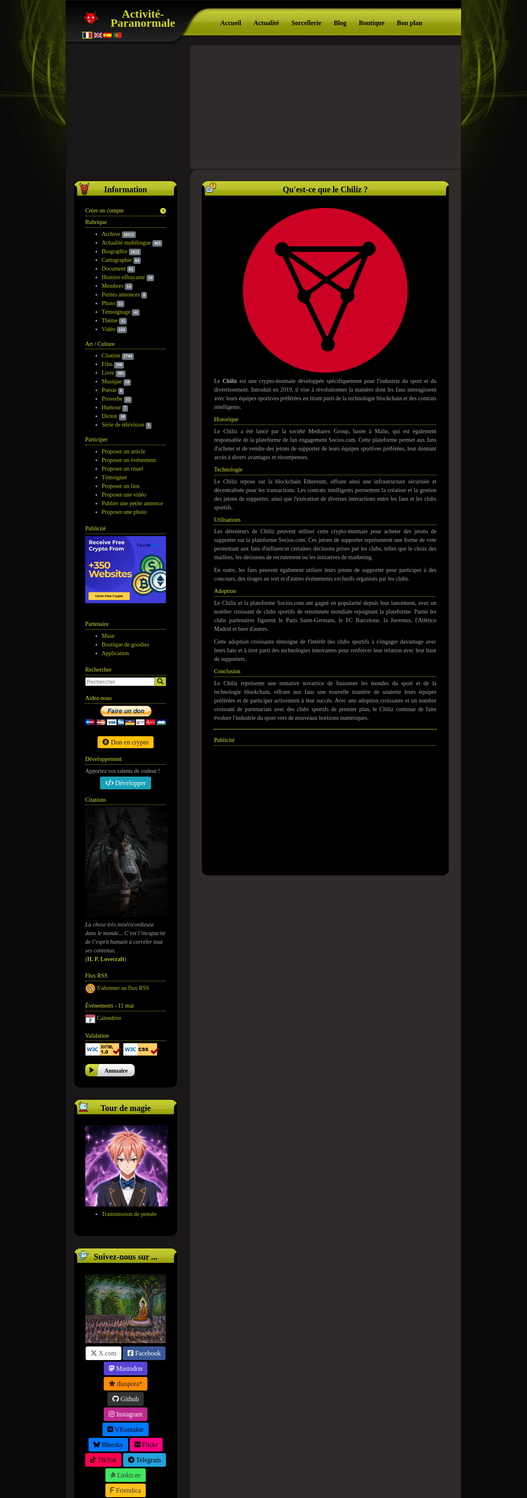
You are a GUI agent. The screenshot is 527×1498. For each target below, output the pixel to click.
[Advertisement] (263, 107)
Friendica (125, 1422)
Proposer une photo (124, 512)
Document (114, 269)
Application (115, 586)
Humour (111, 407)
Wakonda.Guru (322, 1482)
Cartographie (117, 260)
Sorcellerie (306, 22)
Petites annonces (121, 295)
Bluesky (108, 1377)
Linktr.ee (125, 1407)
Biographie (114, 251)
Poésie (109, 390)
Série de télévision (123, 425)
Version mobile (391, 1471)
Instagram (125, 1346)
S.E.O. (277, 1482)
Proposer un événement (129, 460)
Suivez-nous (132, 1471)
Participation (182, 1471)
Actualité (266, 22)
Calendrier (109, 950)
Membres (113, 286)
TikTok (103, 1392)
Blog (339, 22)
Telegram (144, 1392)
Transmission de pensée (129, 1147)
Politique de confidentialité (249, 1471)
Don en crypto (126, 674)
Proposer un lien (121, 486)
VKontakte (125, 1361)
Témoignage (116, 312)
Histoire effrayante (123, 277)
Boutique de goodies (125, 577)
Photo (108, 303)
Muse (108, 569)
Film (107, 364)
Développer (125, 715)
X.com (104, 1285)
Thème (110, 320)
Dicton (109, 416)
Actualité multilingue (126, 243)
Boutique (372, 22)
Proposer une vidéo (124, 495)
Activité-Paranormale (142, 18)
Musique (112, 381)
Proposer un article (123, 451)
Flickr (146, 1377)
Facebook (144, 1285)
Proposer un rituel (122, 469)
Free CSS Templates (374, 1482)
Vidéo (108, 329)
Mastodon (125, 1300)
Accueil (230, 22)
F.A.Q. (309, 1471)
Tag (293, 1482)
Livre (108, 373)
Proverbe (112, 399)
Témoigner (114, 477)
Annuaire (116, 1004)
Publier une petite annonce (132, 503)
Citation (111, 355)
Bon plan (409, 22)
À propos (254, 1482)
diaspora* (125, 1316)
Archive (111, 234)
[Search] (160, 614)
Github (125, 1331)
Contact (344, 1471)
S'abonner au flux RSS (123, 920)
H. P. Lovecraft (105, 892)
